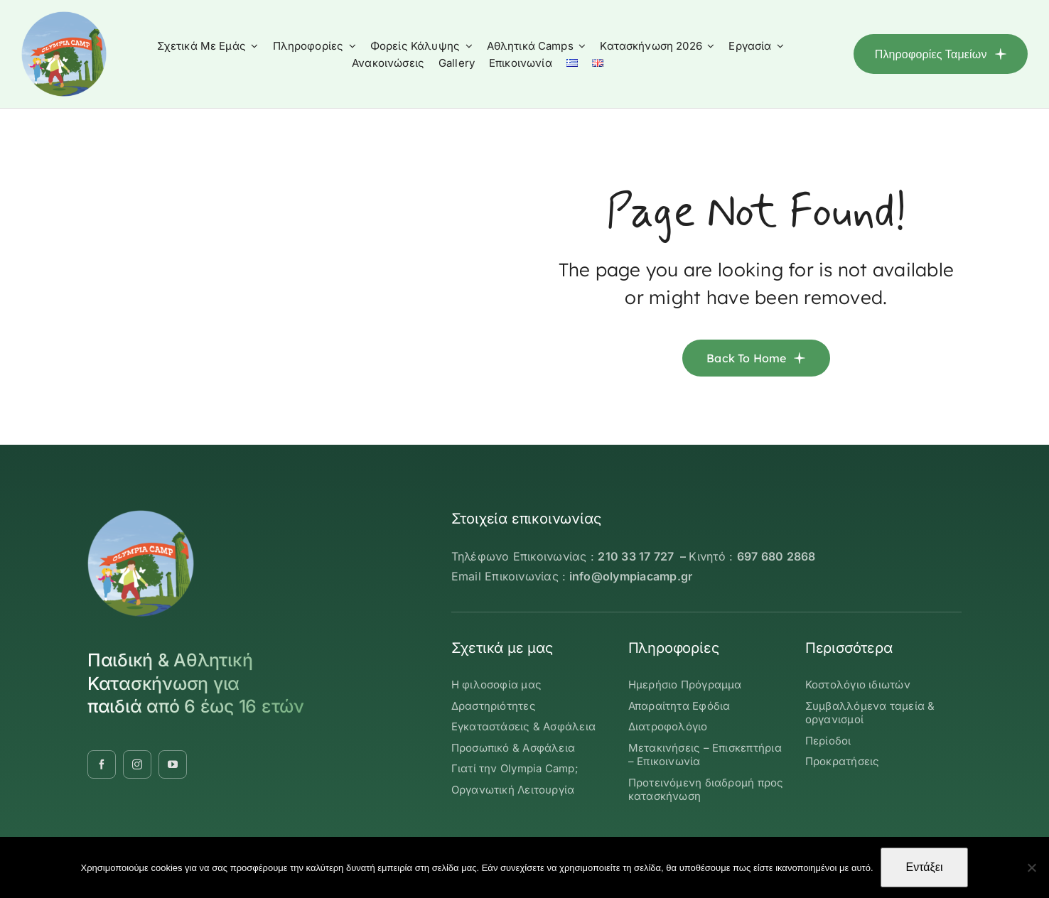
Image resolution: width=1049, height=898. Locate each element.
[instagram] (137, 764)
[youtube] (172, 764)
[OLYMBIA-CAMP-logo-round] (64, 17)
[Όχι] (1031, 867)
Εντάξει (924, 867)
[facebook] (101, 764)
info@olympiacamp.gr (631, 576)
